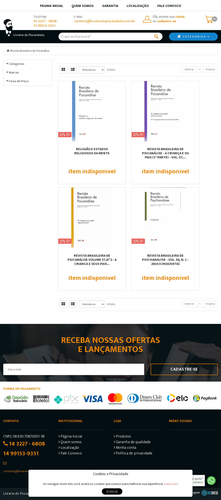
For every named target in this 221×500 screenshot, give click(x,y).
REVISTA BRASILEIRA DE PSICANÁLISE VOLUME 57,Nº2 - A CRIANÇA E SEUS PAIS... (193, 152)
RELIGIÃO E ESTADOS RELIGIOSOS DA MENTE (83, 150)
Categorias (16, 63)
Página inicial (51, 6)
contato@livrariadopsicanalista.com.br (104, 21)
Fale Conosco (169, 6)
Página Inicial (70, 436)
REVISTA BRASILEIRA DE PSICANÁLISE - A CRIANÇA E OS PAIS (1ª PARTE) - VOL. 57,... (138, 152)
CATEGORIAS (193, 36)
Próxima (210, 69)
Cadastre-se (184, 369)
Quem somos (83, 6)
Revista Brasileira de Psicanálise (30, 50)
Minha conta (125, 448)
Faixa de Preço (19, 140)
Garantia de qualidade (132, 442)
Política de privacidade (133, 453)
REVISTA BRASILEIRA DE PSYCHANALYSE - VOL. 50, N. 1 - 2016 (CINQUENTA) (83, 259)
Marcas (14, 102)
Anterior (189, 69)
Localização (138, 6)
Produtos (122, 436)
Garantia (110, 6)
